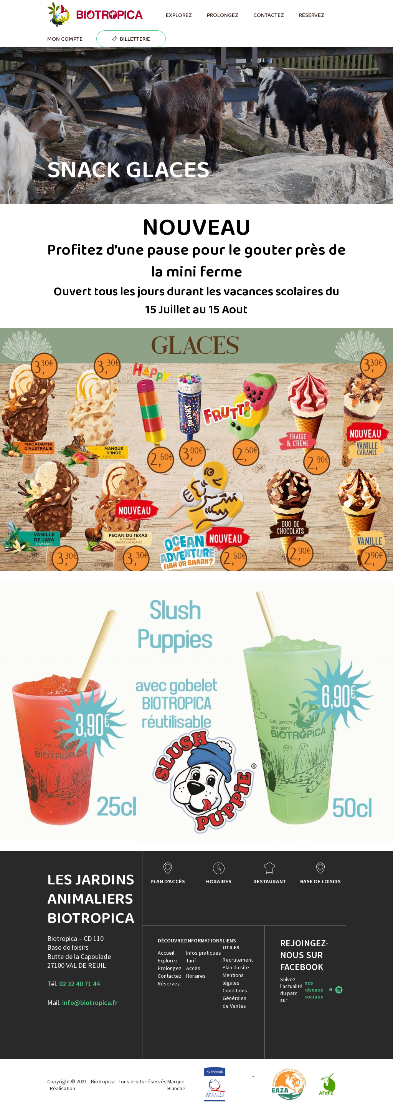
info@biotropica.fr (89, 1002)
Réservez (169, 983)
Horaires (196, 975)
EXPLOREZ (179, 15)
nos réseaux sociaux (313, 989)
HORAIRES (218, 881)
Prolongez (170, 968)
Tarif (191, 960)
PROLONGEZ (222, 15)
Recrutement (238, 959)
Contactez (170, 975)
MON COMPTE (65, 39)
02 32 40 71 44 (79, 983)
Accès (193, 968)
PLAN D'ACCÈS (167, 881)
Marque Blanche (176, 1085)
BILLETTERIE (135, 39)
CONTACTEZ (268, 15)
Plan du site (236, 967)
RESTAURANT (269, 881)
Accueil (166, 952)
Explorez (168, 960)
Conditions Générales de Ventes (235, 998)
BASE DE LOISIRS (320, 881)
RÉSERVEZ (311, 15)
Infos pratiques (203, 952)
